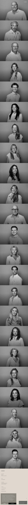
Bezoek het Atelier (3, 491)
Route (2, 478)
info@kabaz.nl (3, 489)
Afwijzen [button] (4, 503)
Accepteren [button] (12, 503)
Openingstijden (3, 479)
